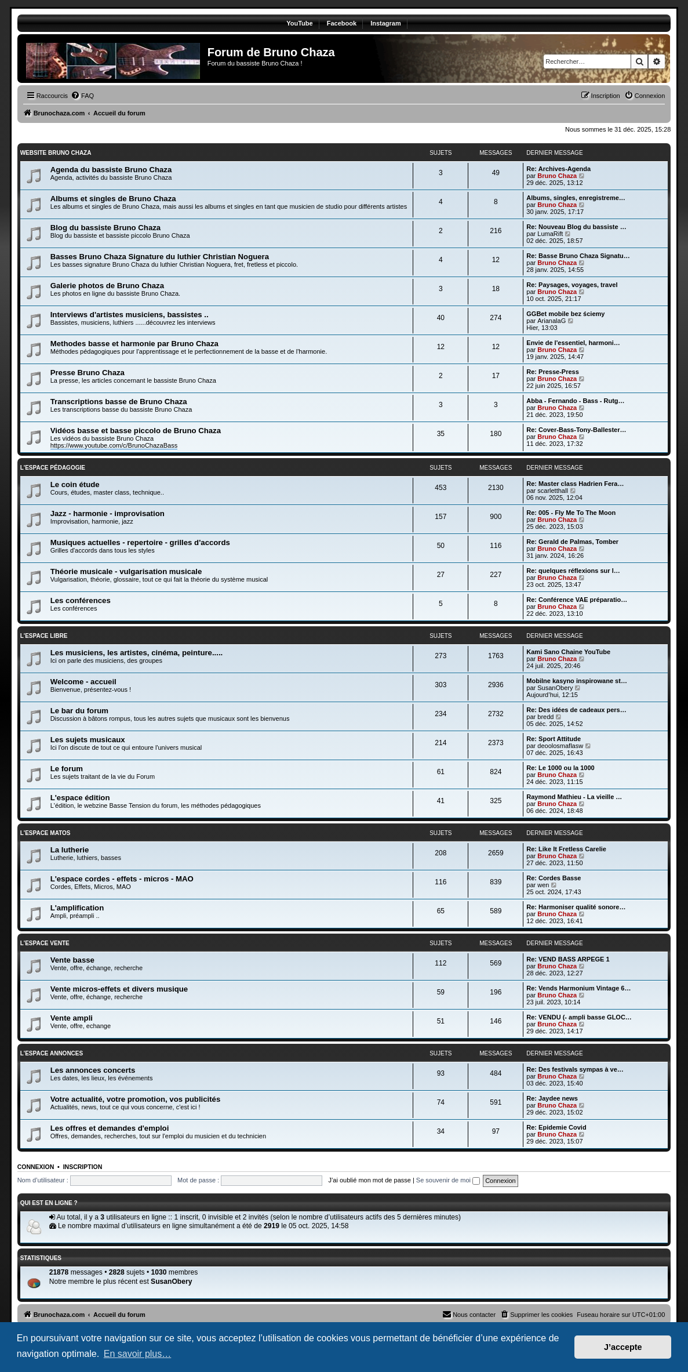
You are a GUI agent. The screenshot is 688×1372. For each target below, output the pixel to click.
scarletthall (552, 490)
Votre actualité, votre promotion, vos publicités (135, 1099)
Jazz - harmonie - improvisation (107, 513)
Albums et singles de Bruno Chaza (113, 198)
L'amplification (77, 907)
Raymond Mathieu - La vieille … (574, 796)
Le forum (66, 768)
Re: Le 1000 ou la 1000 (560, 767)
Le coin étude (75, 484)
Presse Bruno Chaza (87, 372)
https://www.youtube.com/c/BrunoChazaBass (114, 445)
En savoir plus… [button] (138, 1354)
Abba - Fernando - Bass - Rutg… (575, 400)
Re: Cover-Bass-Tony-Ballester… (576, 429)
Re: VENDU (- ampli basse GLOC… (579, 1017)
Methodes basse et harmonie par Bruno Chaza (134, 343)
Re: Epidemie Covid (556, 1127)
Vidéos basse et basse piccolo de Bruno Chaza (135, 430)
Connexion (35, 1166)
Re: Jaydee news (552, 1098)
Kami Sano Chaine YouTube (568, 651)
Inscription (83, 1166)
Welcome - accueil (83, 681)
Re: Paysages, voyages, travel (571, 284)
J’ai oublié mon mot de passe (369, 1180)
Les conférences (80, 600)
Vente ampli (71, 1018)
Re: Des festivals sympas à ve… (575, 1069)
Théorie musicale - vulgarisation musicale (126, 571)
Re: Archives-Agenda (558, 168)
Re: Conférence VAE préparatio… (576, 599)
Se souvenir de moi (448, 1180)
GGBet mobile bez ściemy (565, 313)
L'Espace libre (44, 636)
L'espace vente (45, 943)
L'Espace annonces (51, 1053)
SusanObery (555, 687)
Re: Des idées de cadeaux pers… (576, 709)
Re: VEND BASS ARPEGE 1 (567, 959)
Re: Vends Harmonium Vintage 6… (578, 988)
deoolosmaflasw (560, 745)
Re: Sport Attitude (553, 738)
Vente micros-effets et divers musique (119, 989)
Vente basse (72, 960)
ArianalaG (551, 320)
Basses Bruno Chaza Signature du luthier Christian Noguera (159, 256)
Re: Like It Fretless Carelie (566, 848)
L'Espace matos (45, 833)
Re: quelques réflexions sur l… (573, 570)
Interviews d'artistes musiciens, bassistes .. (129, 314)
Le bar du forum (79, 710)
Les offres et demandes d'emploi (109, 1128)
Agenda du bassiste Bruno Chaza (111, 169)
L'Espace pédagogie (52, 467)
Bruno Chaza (557, 175)
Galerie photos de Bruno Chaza (107, 285)
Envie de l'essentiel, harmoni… (573, 342)
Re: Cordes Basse (553, 877)
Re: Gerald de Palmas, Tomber (572, 541)
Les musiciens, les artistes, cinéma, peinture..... (136, 652)
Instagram (385, 23)
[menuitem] (82, 96)
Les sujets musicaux (87, 739)
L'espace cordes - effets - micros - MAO (122, 878)
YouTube (299, 23)
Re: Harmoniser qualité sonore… (575, 906)
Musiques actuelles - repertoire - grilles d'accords (140, 542)
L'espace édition (80, 797)
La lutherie (69, 849)
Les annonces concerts (93, 1070)
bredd (545, 716)
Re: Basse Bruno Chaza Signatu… (577, 255)
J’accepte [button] (623, 1347)
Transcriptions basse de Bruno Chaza (118, 401)
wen (543, 884)
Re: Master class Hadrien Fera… (575, 483)
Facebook (341, 23)
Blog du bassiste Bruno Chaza (105, 227)
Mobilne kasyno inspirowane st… (576, 680)
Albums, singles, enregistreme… (575, 197)
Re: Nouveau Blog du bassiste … (576, 226)
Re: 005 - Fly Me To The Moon (571, 512)
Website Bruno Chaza (56, 153)
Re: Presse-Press (552, 371)
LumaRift (550, 233)
